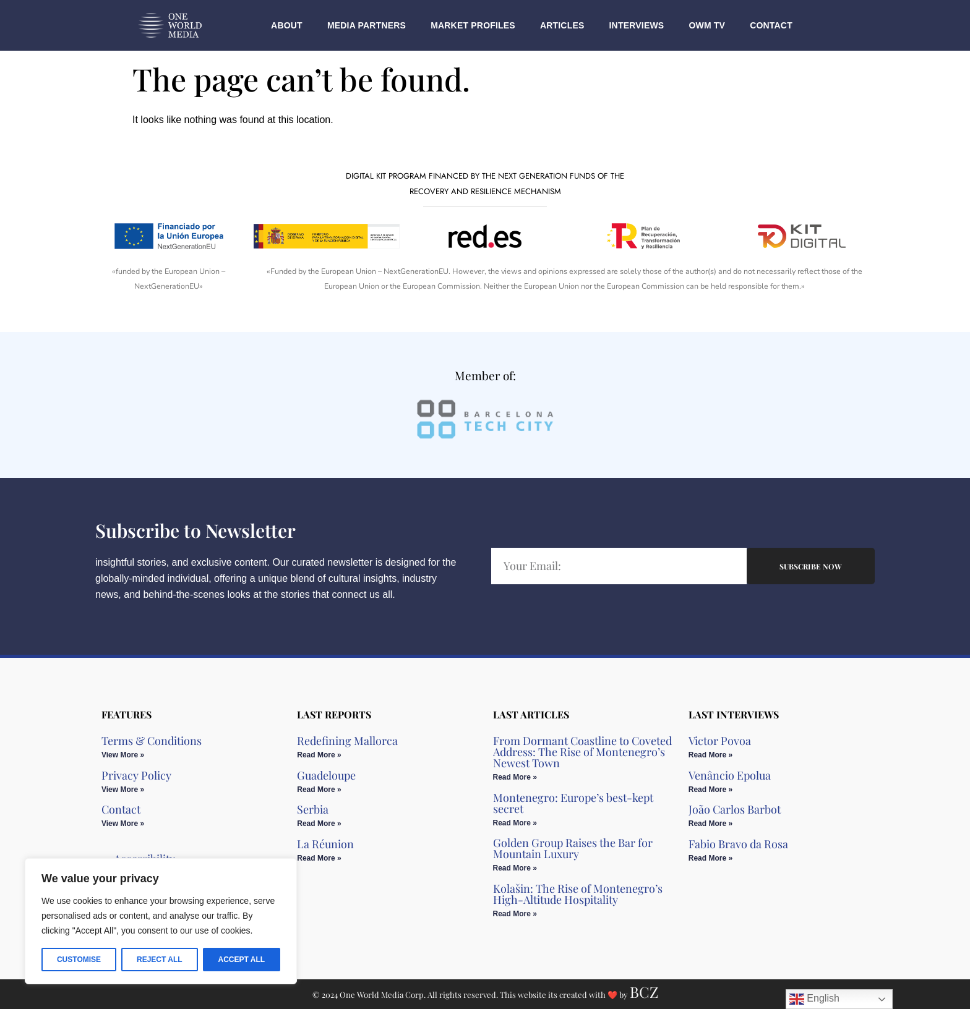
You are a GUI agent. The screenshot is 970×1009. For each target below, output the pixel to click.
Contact (771, 25)
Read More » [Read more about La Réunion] (319, 858)
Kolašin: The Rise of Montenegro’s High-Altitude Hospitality (578, 894)
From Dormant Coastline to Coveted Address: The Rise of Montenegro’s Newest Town (582, 751)
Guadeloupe (326, 775)
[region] (161, 921)
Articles (562, 25)
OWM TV (707, 25)
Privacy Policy (136, 775)
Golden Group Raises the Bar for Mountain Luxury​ (573, 848)
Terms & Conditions (151, 740)
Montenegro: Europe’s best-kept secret (573, 803)
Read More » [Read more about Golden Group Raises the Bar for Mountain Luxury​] (515, 868)
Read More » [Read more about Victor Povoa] (710, 755)
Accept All (241, 959)
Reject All (159, 959)
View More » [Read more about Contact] (122, 823)
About (287, 25)
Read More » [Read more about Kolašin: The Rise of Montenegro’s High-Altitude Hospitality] (515, 913)
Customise (79, 959)
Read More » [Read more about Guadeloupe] (319, 789)
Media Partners (366, 25)
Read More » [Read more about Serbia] (319, 823)
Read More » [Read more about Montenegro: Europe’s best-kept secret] (515, 823)
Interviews (636, 25)
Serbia (312, 809)
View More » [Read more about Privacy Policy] (122, 789)
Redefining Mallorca (347, 740)
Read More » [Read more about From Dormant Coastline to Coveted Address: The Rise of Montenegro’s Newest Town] (515, 777)
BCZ (644, 992)
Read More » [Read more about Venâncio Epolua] (710, 789)
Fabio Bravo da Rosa (738, 844)
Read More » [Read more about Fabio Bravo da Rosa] (710, 858)
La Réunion (325, 844)
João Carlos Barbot (735, 809)
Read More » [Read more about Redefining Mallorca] (319, 755)
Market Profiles (473, 25)
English (814, 999)
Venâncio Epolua (730, 775)
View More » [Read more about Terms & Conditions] (122, 755)
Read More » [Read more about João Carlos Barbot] (710, 823)
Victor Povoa (720, 740)
